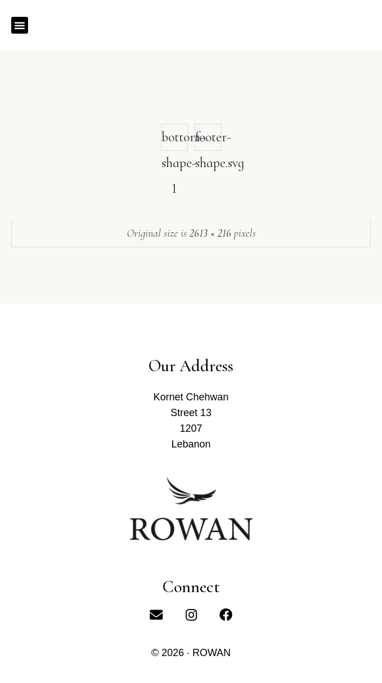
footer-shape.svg (208, 140)
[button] (19, 25)
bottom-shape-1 (175, 140)
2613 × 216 (210, 233)
